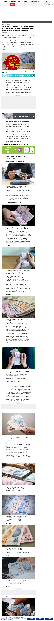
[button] (1, 1)
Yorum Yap (31, 71)
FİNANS (2, 4)
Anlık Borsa (12, 4)
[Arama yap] (42, 1)
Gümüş (22, 4)
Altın (19, 4)
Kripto (25, 4)
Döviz (16, 4)
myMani (30, 4)
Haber (27, 4)
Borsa (8, 4)
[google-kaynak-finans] (18, 75)
